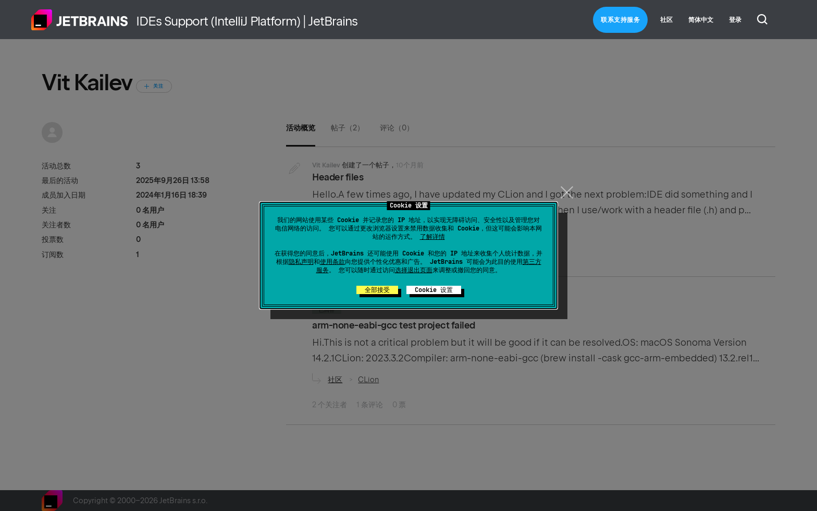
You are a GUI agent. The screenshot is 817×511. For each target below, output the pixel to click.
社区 (666, 19)
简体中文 (700, 19)
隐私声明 (301, 262)
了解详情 (432, 237)
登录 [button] (735, 19)
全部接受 (377, 290)
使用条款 (332, 262)
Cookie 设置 (434, 290)
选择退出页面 (413, 270)
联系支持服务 (620, 19)
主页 (79, 19)
